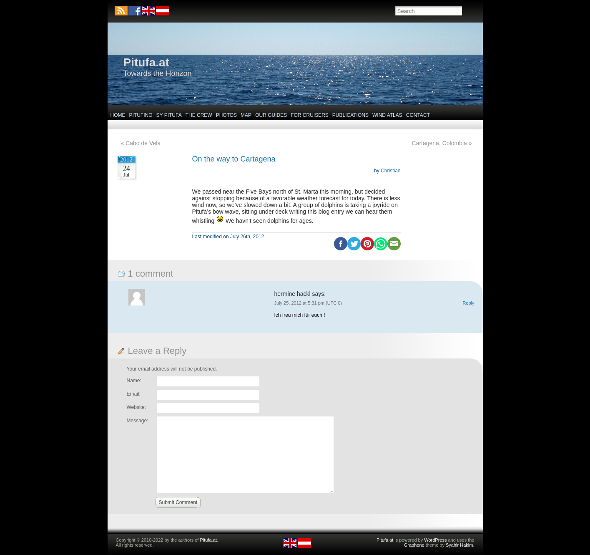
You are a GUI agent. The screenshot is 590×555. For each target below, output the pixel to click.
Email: (134, 394)
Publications (350, 115)
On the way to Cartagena (234, 159)
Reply (468, 302)
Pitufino (141, 115)
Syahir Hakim (459, 544)
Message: (137, 421)
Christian (390, 171)
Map (246, 115)
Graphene (414, 544)
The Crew (199, 115)
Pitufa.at (146, 62)
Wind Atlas (387, 115)
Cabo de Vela (143, 143)
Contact (418, 115)
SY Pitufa (169, 115)
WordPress (435, 539)
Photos (226, 115)
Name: (134, 380)
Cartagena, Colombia (439, 143)
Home (118, 115)
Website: (136, 407)
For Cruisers (310, 115)
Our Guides (271, 115)
